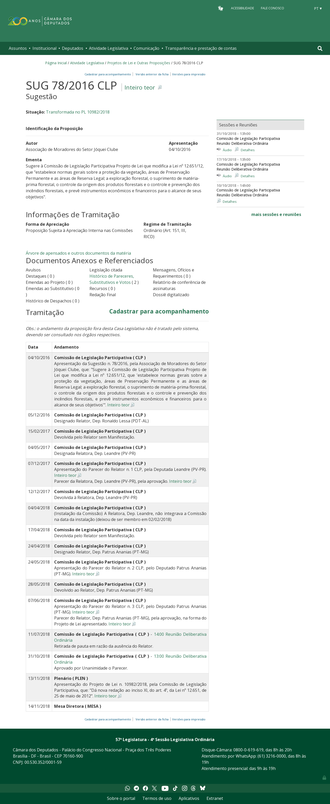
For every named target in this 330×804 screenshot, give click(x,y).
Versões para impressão (188, 74)
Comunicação (146, 48)
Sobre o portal (121, 798)
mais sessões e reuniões (276, 214)
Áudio (227, 150)
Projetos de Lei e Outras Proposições (138, 62)
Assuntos (18, 48)
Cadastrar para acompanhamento (109, 74)
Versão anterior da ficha (152, 74)
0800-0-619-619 (248, 750)
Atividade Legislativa (108, 48)
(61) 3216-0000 (272, 756)
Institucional (44, 48)
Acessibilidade (242, 8)
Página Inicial (56, 62)
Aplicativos (189, 798)
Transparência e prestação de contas (201, 48)
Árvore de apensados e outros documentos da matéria (78, 253)
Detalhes (248, 150)
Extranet (215, 798)
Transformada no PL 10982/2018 (78, 112)
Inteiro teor (140, 87)
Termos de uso (156, 798)
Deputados (72, 48)
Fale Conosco (272, 8)
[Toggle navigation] (320, 48)
